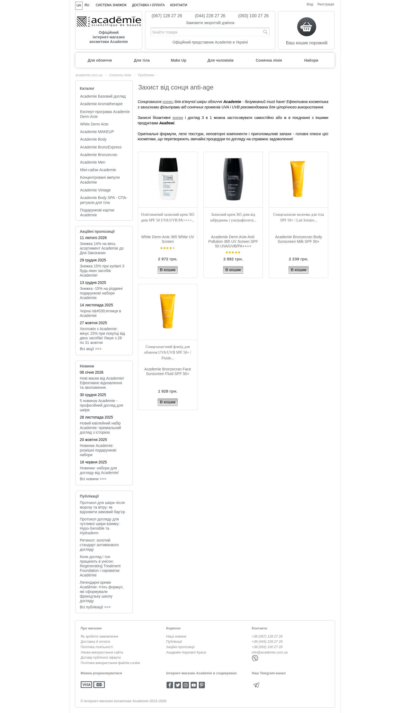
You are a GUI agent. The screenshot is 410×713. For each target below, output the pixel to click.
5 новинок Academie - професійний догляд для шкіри (101, 405)
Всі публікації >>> (95, 607)
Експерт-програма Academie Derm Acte (105, 114)
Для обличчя (100, 60)
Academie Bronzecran (98, 154)
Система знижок (111, 5)
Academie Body (93, 139)
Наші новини (176, 636)
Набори (311, 60)
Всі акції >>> (91, 349)
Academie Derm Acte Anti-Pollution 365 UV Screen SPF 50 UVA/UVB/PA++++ (233, 241)
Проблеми (146, 75)
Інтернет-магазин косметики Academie (116, 701)
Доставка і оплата (148, 5)
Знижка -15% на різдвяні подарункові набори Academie (101, 293)
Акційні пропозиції (97, 231)
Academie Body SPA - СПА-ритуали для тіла (103, 200)
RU (87, 5)
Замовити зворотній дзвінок (210, 23)
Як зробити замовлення (99, 636)
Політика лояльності (97, 647)
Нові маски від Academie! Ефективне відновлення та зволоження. (102, 383)
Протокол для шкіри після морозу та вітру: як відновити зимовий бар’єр (102, 507)
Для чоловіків (220, 60)
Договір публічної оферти (101, 657)
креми (168, 102)
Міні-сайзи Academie (98, 170)
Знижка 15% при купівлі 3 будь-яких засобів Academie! (102, 270)
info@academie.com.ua (270, 652)
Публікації (89, 496)
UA (79, 5)
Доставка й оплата (95, 642)
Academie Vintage (95, 190)
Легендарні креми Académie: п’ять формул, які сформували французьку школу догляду (102, 591)
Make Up (178, 60)
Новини (87, 366)
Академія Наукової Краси (186, 652)
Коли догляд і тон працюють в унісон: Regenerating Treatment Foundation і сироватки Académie (100, 566)
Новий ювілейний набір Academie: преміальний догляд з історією (100, 428)
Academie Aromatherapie (101, 104)
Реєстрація (326, 4)
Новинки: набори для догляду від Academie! (99, 470)
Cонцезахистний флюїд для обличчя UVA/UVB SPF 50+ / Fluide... (167, 352)
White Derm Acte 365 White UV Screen (167, 239)
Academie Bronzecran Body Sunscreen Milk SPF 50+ (298, 239)
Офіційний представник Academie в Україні (210, 42)
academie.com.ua (88, 75)
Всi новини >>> (93, 479)
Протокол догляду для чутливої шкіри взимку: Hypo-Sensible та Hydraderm (100, 526)
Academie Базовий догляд (103, 96)
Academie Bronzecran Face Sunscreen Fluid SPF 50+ (167, 371)
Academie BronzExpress (100, 147)
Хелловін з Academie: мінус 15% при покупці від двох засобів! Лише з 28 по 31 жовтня (102, 336)
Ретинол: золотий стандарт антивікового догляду (99, 545)
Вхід (310, 4)
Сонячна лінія (269, 60)
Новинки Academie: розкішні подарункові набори (98, 450)
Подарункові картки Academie (97, 212)
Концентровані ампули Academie (100, 179)
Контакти (178, 5)
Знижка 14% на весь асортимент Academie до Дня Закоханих (102, 248)
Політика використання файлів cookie (110, 663)
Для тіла (142, 60)
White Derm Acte (94, 124)
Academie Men (92, 162)
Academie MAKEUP (97, 132)
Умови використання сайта (102, 652)
